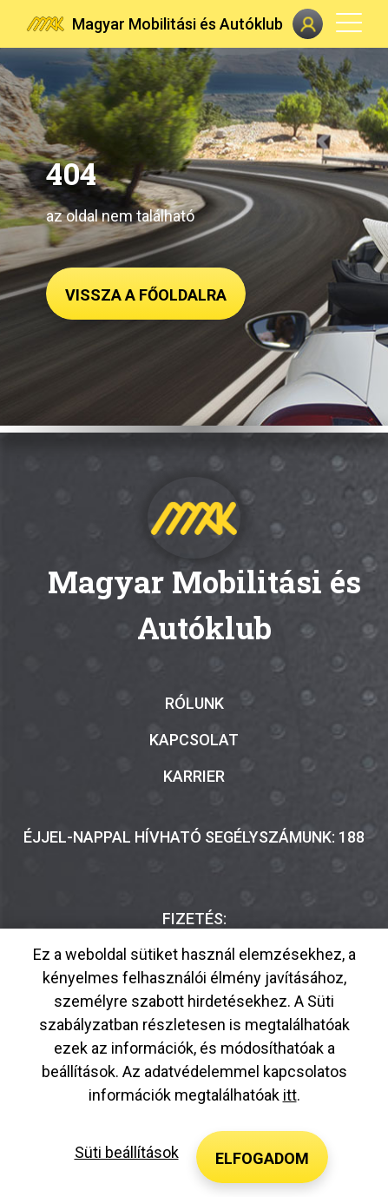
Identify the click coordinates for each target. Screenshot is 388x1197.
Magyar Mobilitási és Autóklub (177, 24)
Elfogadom (262, 1158)
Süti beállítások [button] (127, 1152)
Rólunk (194, 703)
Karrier (194, 776)
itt (290, 1095)
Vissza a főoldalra (146, 295)
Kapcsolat (194, 740)
